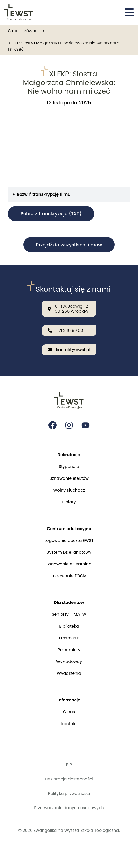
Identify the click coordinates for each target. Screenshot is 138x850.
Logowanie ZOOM (69, 576)
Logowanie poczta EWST (68, 540)
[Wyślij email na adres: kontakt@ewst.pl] (69, 349)
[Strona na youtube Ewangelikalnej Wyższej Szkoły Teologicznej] (85, 425)
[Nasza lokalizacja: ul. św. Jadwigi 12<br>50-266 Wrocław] (69, 309)
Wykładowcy (69, 662)
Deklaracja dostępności (69, 779)
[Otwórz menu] (129, 12)
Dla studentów (69, 602)
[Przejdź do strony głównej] (18, 12)
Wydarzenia (69, 673)
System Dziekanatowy (69, 552)
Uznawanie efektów (69, 478)
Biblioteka (69, 626)
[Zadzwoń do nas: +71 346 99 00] (69, 330)
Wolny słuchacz (69, 490)
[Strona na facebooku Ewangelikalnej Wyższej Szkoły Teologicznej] (52, 425)
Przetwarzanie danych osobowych (69, 808)
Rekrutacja (69, 455)
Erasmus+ (69, 638)
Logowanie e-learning (68, 564)
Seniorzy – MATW (69, 614)
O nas (69, 712)
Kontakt (69, 724)
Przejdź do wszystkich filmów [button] (69, 244)
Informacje (69, 700)
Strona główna (23, 31)
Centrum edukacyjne (69, 529)
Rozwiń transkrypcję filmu (44, 194)
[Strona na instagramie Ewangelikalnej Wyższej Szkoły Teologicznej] (69, 425)
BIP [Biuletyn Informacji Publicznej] (69, 765)
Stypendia (69, 467)
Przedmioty (69, 650)
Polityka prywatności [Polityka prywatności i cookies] (69, 793)
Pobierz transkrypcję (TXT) (51, 213)
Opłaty (69, 502)
